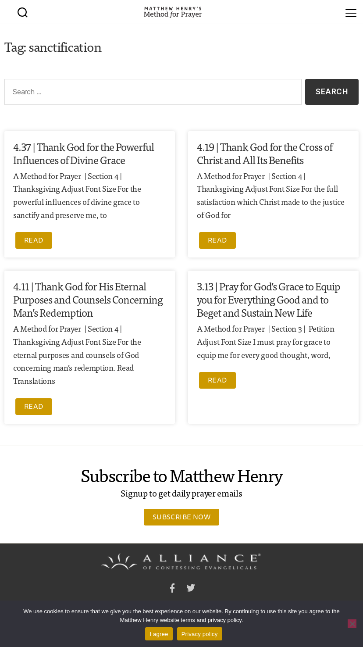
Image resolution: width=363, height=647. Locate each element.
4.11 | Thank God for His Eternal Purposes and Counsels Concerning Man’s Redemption (88, 299)
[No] (352, 623)
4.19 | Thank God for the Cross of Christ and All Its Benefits (264, 153)
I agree (158, 634)
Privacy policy (200, 634)
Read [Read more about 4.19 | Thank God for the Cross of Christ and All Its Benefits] (217, 240)
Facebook (172, 589)
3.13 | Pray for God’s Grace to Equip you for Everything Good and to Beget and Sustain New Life (268, 299)
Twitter (190, 589)
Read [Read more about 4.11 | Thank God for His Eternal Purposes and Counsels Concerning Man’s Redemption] (33, 406)
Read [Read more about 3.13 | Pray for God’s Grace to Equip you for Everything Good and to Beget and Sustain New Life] (217, 380)
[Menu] (351, 12)
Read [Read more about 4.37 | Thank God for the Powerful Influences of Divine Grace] (33, 240)
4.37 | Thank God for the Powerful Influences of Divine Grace (83, 153)
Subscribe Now (181, 516)
